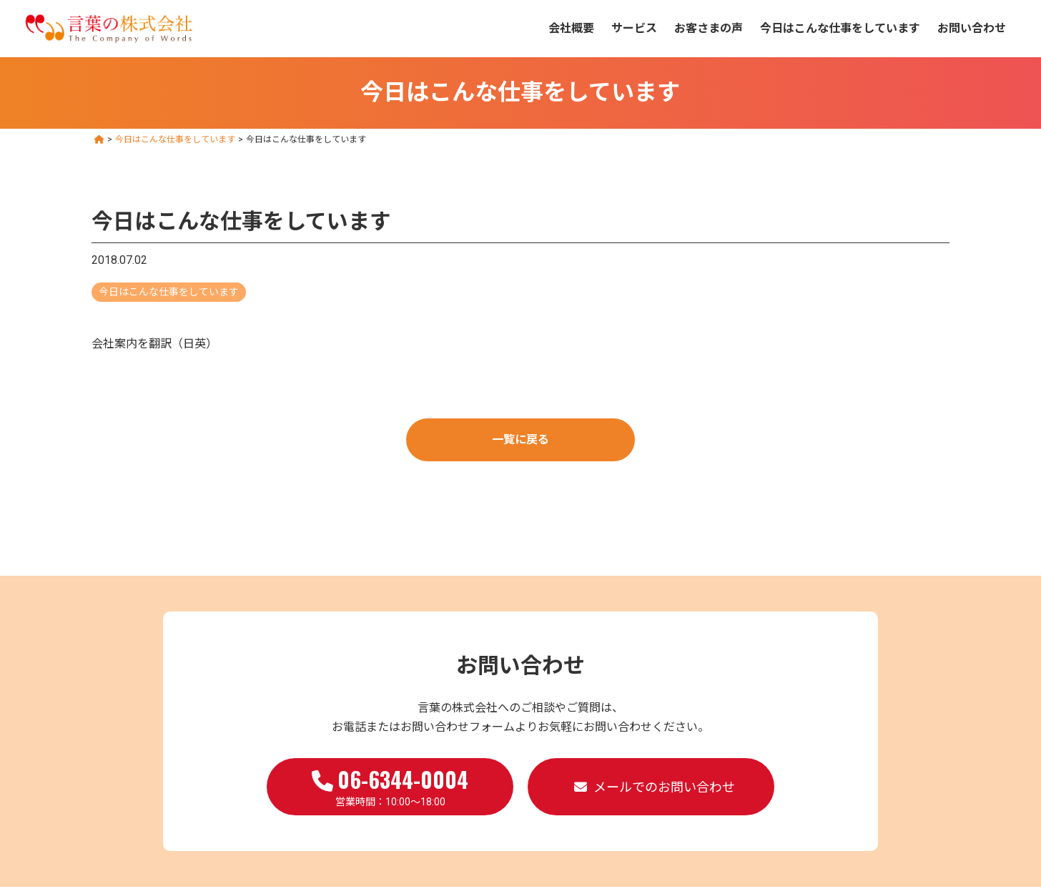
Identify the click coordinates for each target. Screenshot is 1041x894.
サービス (634, 28)
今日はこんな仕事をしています (840, 28)
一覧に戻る (520, 439)
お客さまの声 (708, 28)
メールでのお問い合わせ (664, 787)
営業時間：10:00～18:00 (390, 785)
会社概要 (571, 28)
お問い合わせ (971, 28)
